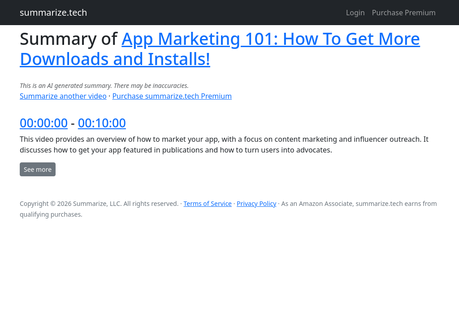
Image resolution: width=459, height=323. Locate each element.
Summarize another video (63, 96)
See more (38, 169)
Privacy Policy (256, 203)
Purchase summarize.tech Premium (172, 96)
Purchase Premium (404, 12)
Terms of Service (207, 203)
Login (355, 12)
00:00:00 (44, 122)
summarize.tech (53, 12)
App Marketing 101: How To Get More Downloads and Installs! (220, 48)
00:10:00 (102, 122)
